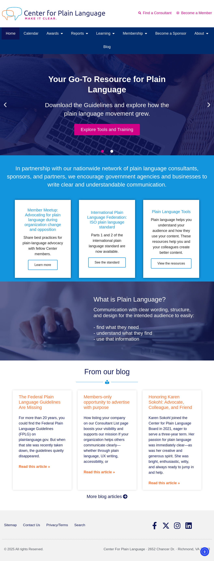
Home (10, 33)
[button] (5, 104)
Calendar (31, 33)
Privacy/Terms (57, 525)
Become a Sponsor (170, 33)
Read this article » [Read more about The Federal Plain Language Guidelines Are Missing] (34, 467)
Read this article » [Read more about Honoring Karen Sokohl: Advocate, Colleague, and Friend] (164, 483)
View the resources (171, 263)
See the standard (107, 262)
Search (79, 525)
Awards (55, 33)
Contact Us (31, 525)
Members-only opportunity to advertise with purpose (107, 402)
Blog (107, 47)
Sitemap (10, 525)
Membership (135, 33)
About (201, 33)
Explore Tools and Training (107, 129)
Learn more (42, 265)
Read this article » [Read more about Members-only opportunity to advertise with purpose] (99, 472)
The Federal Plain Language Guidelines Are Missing (40, 402)
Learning (105, 33)
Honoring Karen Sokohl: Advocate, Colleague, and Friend (170, 402)
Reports (79, 33)
